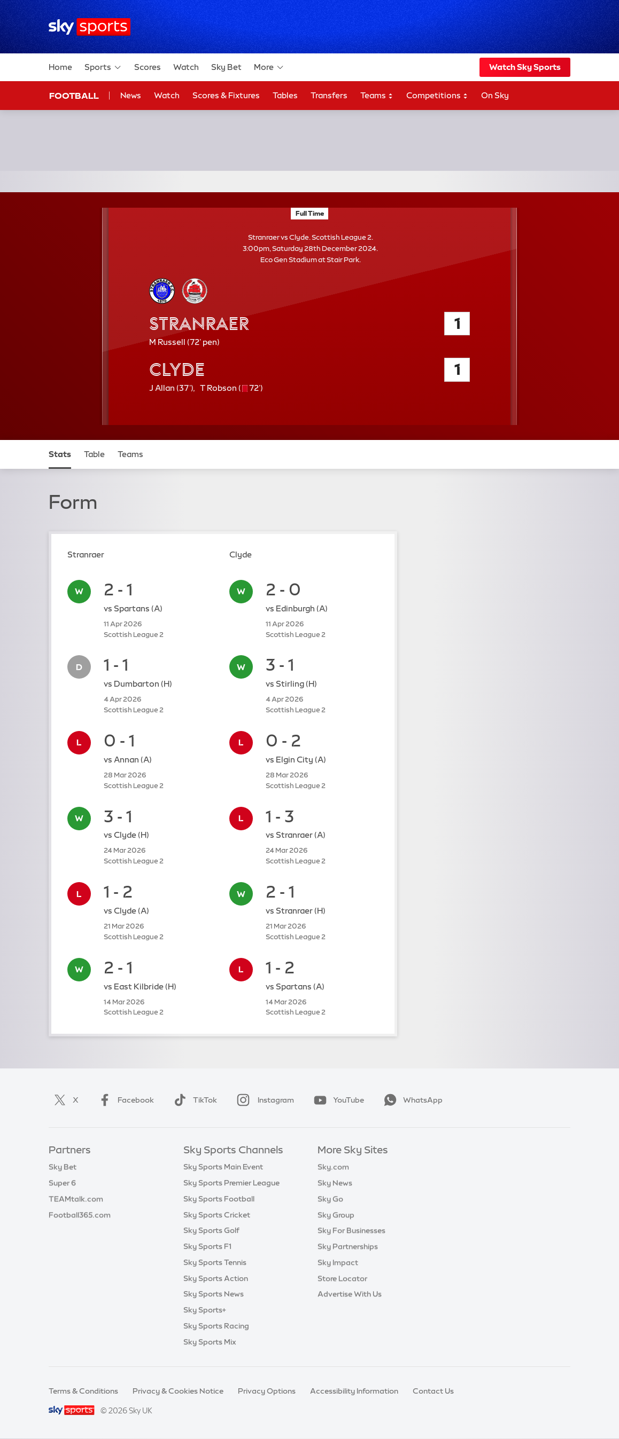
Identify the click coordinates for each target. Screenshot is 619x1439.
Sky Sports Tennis (214, 1262)
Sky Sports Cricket (216, 1214)
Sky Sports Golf (211, 1230)
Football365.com (80, 1214)
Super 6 (62, 1182)
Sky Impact (338, 1262)
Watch (186, 67)
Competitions (437, 95)
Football (74, 95)
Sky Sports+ (204, 1310)
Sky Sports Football (218, 1198)
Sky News (335, 1182)
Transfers (329, 95)
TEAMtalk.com (76, 1198)
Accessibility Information (354, 1391)
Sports (103, 67)
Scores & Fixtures (226, 95)
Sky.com (333, 1166)
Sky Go (330, 1198)
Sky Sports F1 (207, 1246)
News (130, 95)
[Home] (89, 27)
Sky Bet (226, 67)
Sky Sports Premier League (231, 1182)
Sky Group (336, 1214)
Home (60, 67)
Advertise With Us (350, 1294)
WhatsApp (411, 1100)
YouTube (337, 1100)
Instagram (263, 1100)
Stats (60, 454)
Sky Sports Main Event (223, 1166)
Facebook (124, 1100)
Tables (285, 95)
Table (94, 454)
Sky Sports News (213, 1294)
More (269, 67)
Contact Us (433, 1391)
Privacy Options (267, 1391)
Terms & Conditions (83, 1391)
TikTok (193, 1100)
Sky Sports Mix (209, 1342)
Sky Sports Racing (216, 1326)
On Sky (495, 95)
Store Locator (342, 1278)
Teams (376, 95)
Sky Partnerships (348, 1246)
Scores (147, 67)
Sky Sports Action (215, 1278)
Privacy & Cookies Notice (178, 1391)
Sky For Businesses (351, 1230)
